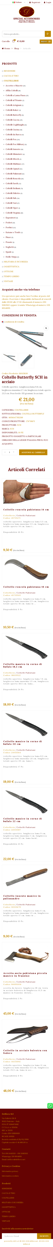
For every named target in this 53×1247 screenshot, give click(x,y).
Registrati (34, 2)
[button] (46, 42)
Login (47, 2)
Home (6, 48)
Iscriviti (44, 1236)
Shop (16, 48)
